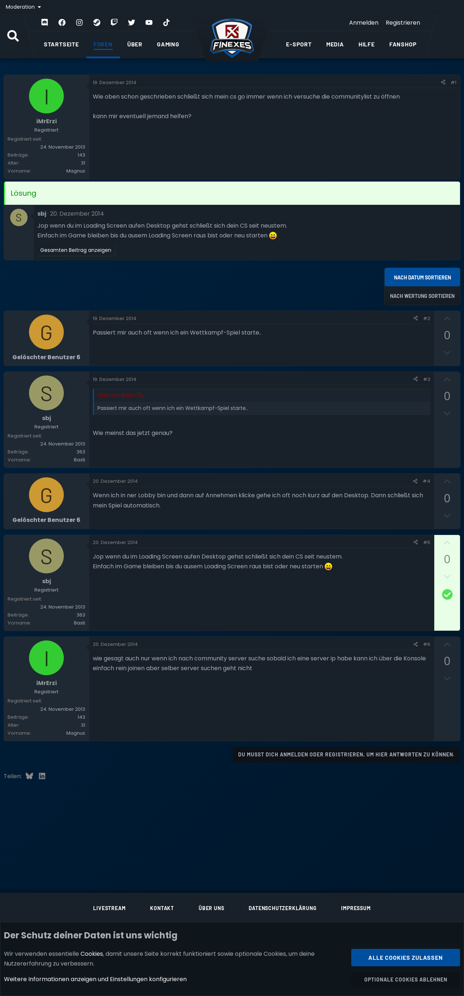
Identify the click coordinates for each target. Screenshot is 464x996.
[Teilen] (443, 83)
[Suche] (13, 36)
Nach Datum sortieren (422, 277)
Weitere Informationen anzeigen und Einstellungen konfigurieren (95, 979)
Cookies (91, 953)
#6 (426, 644)
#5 (426, 542)
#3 (426, 379)
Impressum (355, 908)
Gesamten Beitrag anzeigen (75, 250)
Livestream (109, 908)
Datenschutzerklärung (282, 908)
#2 (426, 318)
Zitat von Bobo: (116, 395)
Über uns (211, 908)
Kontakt (162, 908)
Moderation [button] (21, 7)
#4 (426, 481)
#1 (453, 82)
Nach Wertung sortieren (422, 296)
